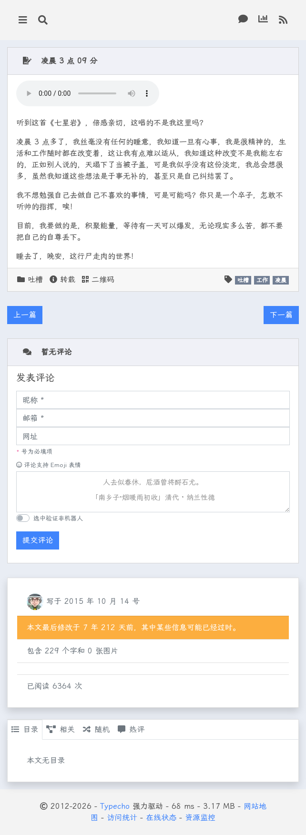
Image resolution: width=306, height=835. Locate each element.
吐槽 (35, 279)
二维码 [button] (98, 279)
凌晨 (280, 280)
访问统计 (122, 817)
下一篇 (281, 314)
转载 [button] (62, 279)
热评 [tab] (131, 729)
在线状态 (161, 817)
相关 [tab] (60, 729)
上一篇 (24, 314)
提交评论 (37, 540)
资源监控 (200, 817)
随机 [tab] (96, 729)
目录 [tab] (24, 729)
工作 (262, 280)
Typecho (115, 806)
